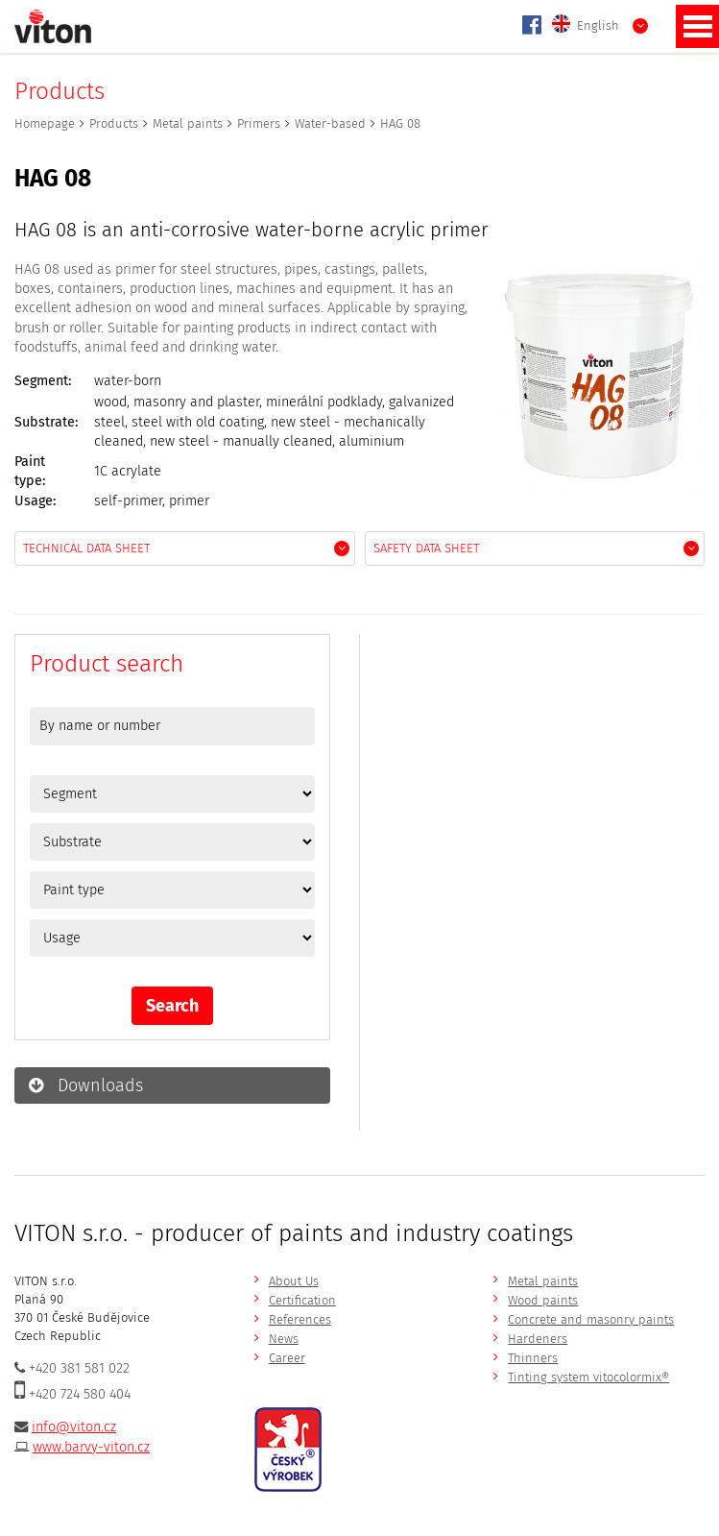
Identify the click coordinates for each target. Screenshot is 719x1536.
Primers (258, 123)
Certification (302, 1300)
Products (113, 123)
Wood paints (543, 1300)
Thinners (533, 1358)
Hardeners (537, 1338)
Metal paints (188, 123)
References (300, 1319)
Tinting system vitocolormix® (588, 1377)
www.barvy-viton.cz (91, 1447)
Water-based (330, 123)
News (284, 1338)
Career (287, 1358)
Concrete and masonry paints (591, 1319)
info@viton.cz (74, 1427)
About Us (294, 1281)
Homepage (44, 123)
